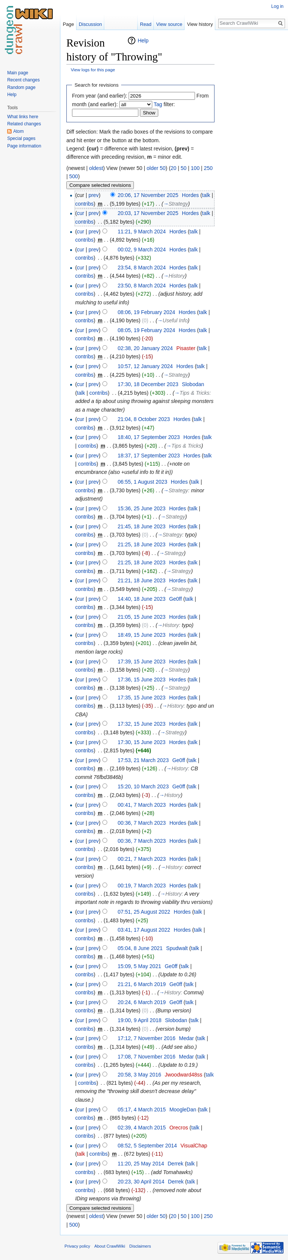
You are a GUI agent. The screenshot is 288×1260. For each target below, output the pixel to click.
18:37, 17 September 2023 (149, 456)
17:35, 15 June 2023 (142, 698)
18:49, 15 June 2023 (142, 635)
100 (195, 168)
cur (80, 213)
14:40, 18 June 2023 (142, 599)
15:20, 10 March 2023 (143, 786)
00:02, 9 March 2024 (142, 250)
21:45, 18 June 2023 (142, 526)
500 (73, 176)
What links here (22, 116)
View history (200, 24)
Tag (158, 104)
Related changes (24, 123)
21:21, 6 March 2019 (142, 984)
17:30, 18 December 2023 (148, 384)
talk (206, 195)
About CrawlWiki (109, 1246)
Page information (24, 146)
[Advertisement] (252, 148)
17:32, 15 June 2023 (142, 724)
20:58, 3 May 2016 (139, 1075)
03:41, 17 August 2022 (144, 930)
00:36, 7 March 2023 (142, 823)
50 (184, 168)
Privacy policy (77, 1246)
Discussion (90, 24)
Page (68, 24)
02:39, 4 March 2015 (142, 1128)
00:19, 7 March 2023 (142, 886)
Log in (277, 6)
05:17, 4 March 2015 (142, 1110)
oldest (96, 168)
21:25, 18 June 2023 (142, 544)
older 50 (156, 168)
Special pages (21, 138)
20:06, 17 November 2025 (148, 195)
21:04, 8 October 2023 (144, 419)
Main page (17, 72)
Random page (21, 87)
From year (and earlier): (99, 96)
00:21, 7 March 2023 (142, 859)
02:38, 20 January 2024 (145, 348)
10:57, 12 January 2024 (145, 366)
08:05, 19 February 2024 (146, 330)
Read (146, 24)
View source (169, 24)
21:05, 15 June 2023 (142, 617)
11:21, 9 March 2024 (142, 232)
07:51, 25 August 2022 (144, 912)
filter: (164, 104)
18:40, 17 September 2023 (149, 437)
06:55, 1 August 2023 (142, 482)
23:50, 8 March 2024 (142, 286)
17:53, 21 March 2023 (143, 760)
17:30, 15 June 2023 (142, 742)
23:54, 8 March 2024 (142, 268)
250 (208, 168)
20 (174, 168)
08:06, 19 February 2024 (146, 312)
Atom (18, 131)
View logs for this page (93, 69)
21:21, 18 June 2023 (142, 580)
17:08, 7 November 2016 (147, 1057)
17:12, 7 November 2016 (147, 1038)
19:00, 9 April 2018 (140, 1020)
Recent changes (23, 80)
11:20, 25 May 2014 (141, 1164)
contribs (84, 204)
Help (143, 41)
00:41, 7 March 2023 (142, 805)
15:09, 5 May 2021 (139, 966)
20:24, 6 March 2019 (142, 1002)
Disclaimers (140, 1246)
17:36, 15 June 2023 (142, 680)
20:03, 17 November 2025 (148, 213)
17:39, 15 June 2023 (142, 662)
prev (93, 195)
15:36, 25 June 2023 (142, 508)
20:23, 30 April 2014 (141, 1182)
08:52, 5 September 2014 (147, 1146)
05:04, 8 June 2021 (140, 948)
